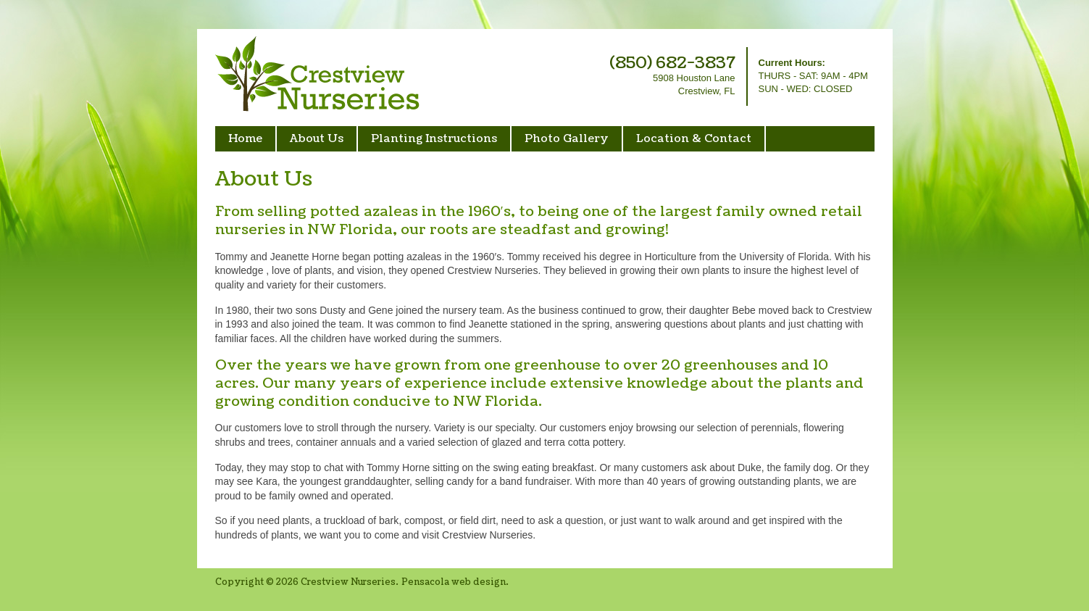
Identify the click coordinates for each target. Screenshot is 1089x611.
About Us (316, 138)
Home (245, 138)
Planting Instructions (434, 138)
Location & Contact (693, 138)
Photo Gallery (567, 138)
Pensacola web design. (455, 582)
